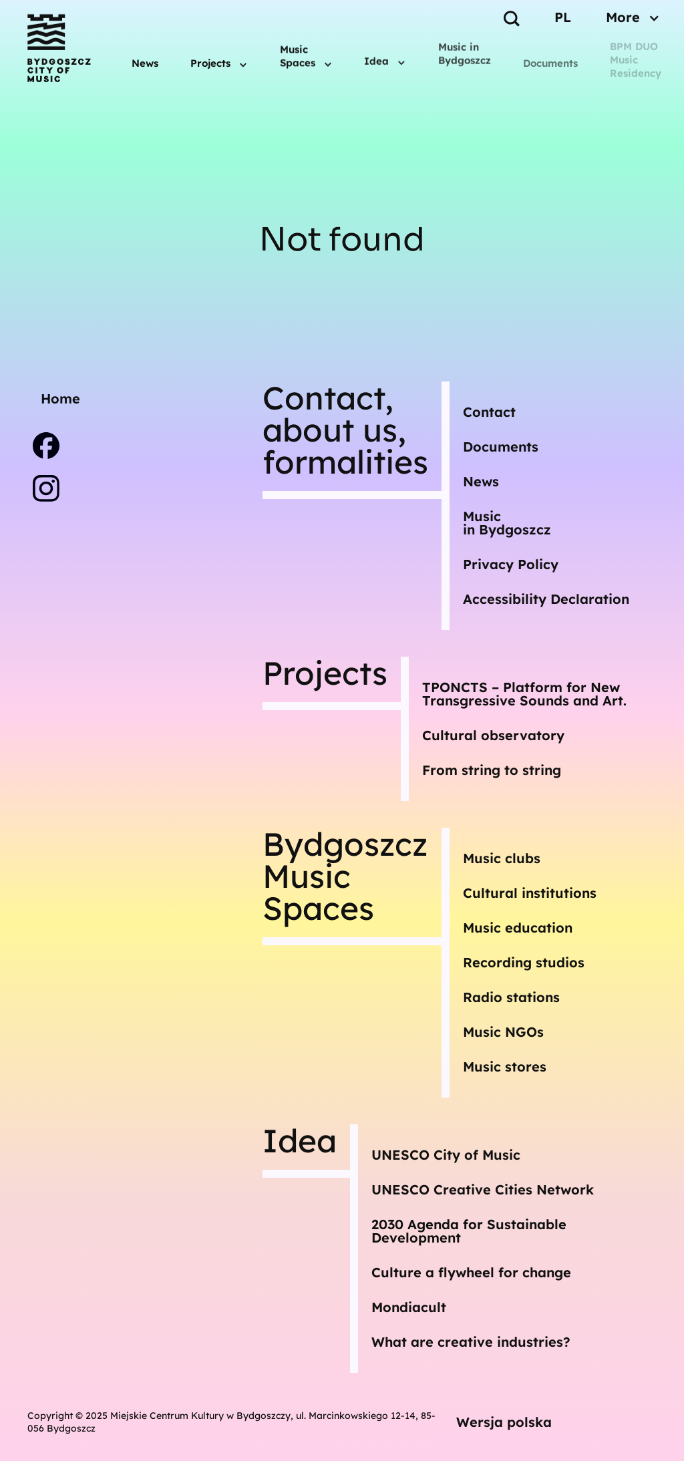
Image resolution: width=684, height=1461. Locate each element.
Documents (550, 63)
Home (60, 398)
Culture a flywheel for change (471, 1272)
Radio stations (511, 997)
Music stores (504, 1066)
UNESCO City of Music (445, 1154)
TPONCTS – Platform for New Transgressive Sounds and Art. (524, 694)
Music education (517, 927)
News (145, 61)
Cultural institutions (529, 892)
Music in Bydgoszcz (464, 48)
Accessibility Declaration (546, 599)
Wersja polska (504, 1422)
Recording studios (523, 962)
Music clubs (501, 858)
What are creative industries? (470, 1341)
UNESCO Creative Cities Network (482, 1189)
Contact (489, 411)
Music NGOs (503, 1031)
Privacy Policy (510, 564)
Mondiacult (408, 1307)
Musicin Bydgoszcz (507, 523)
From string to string (491, 770)
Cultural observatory (493, 735)
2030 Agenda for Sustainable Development (468, 1231)
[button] (219, 58)
